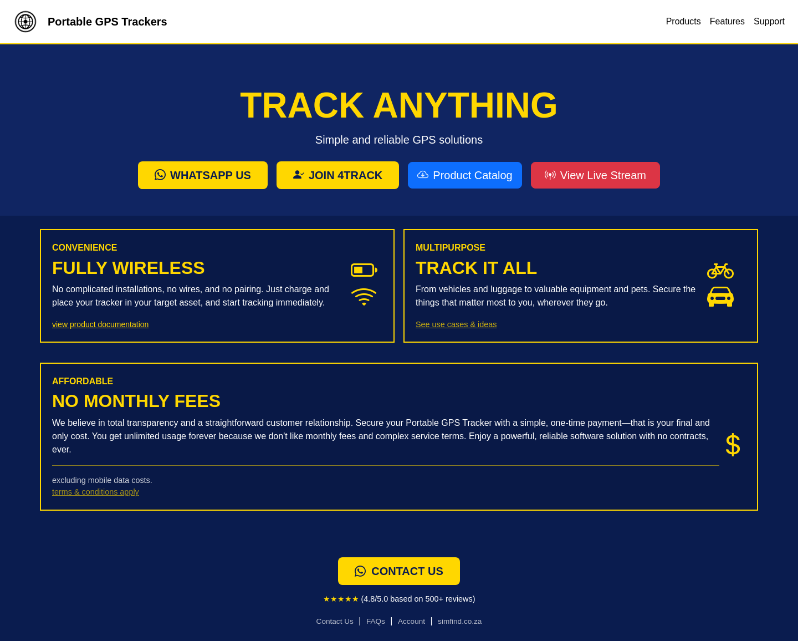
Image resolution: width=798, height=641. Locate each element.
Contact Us (335, 621)
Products (683, 21)
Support (769, 21)
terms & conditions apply (95, 491)
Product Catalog (464, 175)
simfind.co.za (460, 621)
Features (727, 21)
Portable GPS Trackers (88, 21)
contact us (399, 571)
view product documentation (100, 324)
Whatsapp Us (203, 175)
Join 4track (337, 175)
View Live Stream (595, 175)
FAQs (375, 621)
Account (411, 621)
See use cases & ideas (456, 324)
